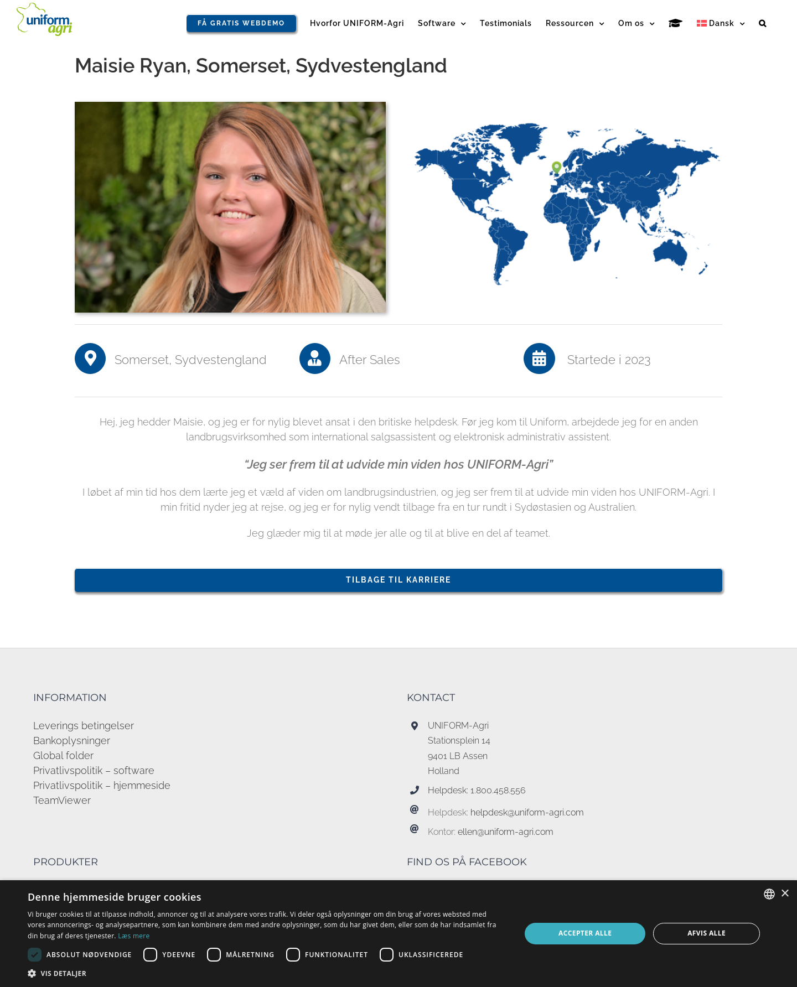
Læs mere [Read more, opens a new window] (133, 936)
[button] (763, 23)
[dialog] (398, 933)
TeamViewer (62, 800)
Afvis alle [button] (706, 933)
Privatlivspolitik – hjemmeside (101, 785)
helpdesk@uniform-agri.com (527, 812)
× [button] (784, 894)
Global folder (63, 755)
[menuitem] (721, 23)
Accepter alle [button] (585, 933)
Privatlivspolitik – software (93, 770)
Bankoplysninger (71, 740)
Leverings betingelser (83, 725)
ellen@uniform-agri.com (505, 832)
